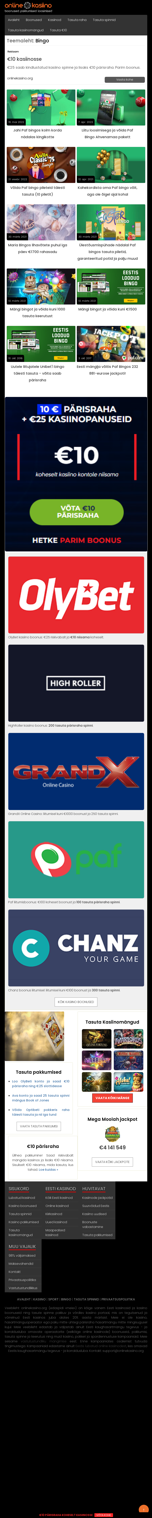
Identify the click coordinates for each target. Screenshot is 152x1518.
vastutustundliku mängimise (43, 1341)
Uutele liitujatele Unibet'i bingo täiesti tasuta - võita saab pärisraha (37, 373)
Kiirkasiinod (54, 1214)
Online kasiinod (57, 1206)
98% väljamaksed (22, 1255)
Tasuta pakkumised (97, 1235)
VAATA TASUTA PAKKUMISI (39, 1126)
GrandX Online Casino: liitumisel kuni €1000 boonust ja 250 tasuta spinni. (76, 811)
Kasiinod (54, 20)
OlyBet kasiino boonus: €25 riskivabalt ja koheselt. (76, 635)
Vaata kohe (124, 80)
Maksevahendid (21, 1263)
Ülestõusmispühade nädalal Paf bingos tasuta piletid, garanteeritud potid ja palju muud (107, 252)
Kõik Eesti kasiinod (59, 1197)
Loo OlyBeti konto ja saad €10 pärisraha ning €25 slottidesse (40, 1083)
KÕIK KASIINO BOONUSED (76, 1002)
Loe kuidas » (48, 1169)
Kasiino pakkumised (24, 1222)
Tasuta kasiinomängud (26, 30)
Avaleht (14, 20)
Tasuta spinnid (104, 20)
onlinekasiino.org (20, 78)
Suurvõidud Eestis (95, 1206)
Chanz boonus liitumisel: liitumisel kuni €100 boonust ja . (76, 988)
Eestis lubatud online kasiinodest (101, 1346)
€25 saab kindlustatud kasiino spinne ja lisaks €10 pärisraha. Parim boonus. (73, 67)
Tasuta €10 (58, 30)
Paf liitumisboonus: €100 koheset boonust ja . (76, 899)
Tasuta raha (76, 20)
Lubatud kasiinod (22, 1197)
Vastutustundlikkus (23, 1288)
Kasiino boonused (23, 1206)
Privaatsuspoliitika (22, 1280)
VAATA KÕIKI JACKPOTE (112, 1162)
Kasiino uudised (94, 1214)
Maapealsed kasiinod (55, 1232)
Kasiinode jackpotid (97, 1197)
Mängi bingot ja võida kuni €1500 (107, 309)
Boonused (34, 20)
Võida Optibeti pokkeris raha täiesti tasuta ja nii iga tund (40, 1112)
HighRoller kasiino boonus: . (76, 723)
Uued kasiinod (56, 1222)
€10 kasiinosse (24, 59)
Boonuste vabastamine (92, 1224)
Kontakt (15, 1272)
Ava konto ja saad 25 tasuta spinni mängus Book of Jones (40, 1098)
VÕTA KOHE (103, 1515)
